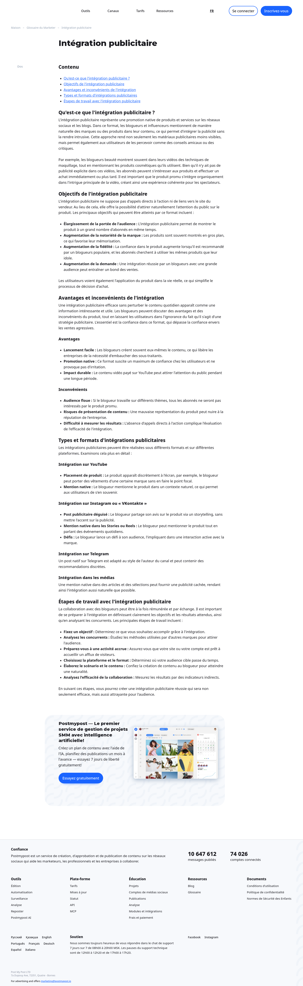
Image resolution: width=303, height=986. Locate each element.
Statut (74, 899)
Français (34, 943)
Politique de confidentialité (265, 892)
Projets (134, 886)
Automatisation (21, 892)
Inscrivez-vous (276, 11)
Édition (16, 886)
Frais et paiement (141, 918)
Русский (16, 937)
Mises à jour (78, 892)
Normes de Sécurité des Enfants (269, 899)
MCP (73, 911)
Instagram (211, 937)
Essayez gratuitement (81, 778)
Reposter (17, 911)
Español (16, 950)
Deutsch (49, 943)
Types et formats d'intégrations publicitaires (100, 95)
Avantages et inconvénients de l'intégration (100, 89)
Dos (17, 66)
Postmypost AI (21, 918)
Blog (191, 886)
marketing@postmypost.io (56, 981)
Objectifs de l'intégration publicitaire (94, 84)
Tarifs (140, 11)
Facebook (194, 937)
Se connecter (243, 11)
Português (18, 943)
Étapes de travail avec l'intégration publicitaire (102, 101)
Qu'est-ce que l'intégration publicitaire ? (97, 78)
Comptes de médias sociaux (148, 892)
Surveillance (19, 899)
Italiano (30, 950)
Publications (137, 899)
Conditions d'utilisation (263, 886)
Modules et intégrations (145, 911)
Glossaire (194, 892)
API (72, 905)
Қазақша (32, 937)
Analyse (16, 905)
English (46, 937)
